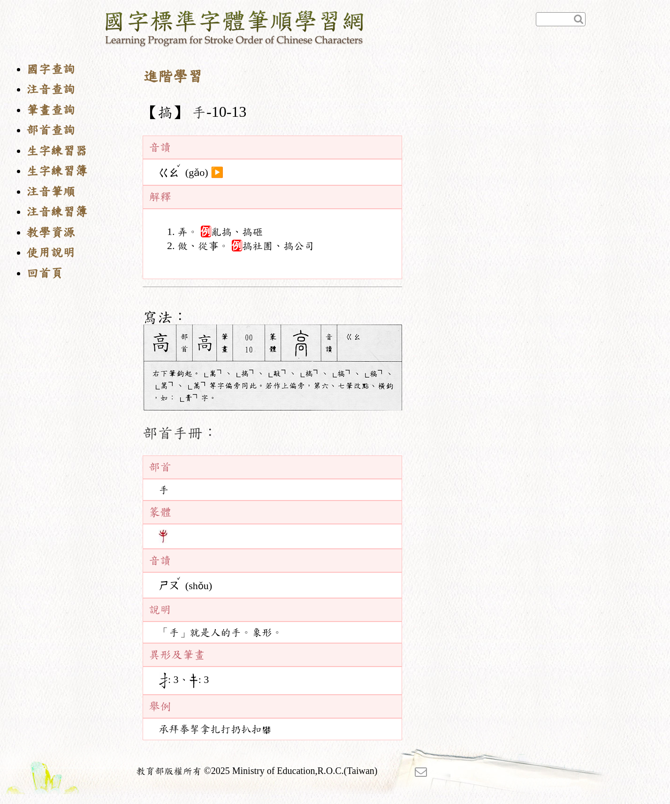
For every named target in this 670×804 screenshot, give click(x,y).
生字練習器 (56, 151)
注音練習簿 (56, 212)
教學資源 (50, 232)
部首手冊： (180, 432)
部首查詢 (50, 130)
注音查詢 (50, 89)
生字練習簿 (56, 171)
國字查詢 (50, 69)
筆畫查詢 (50, 110)
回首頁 (44, 273)
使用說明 (50, 252)
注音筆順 (50, 191)
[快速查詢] (561, 19)
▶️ (217, 172)
